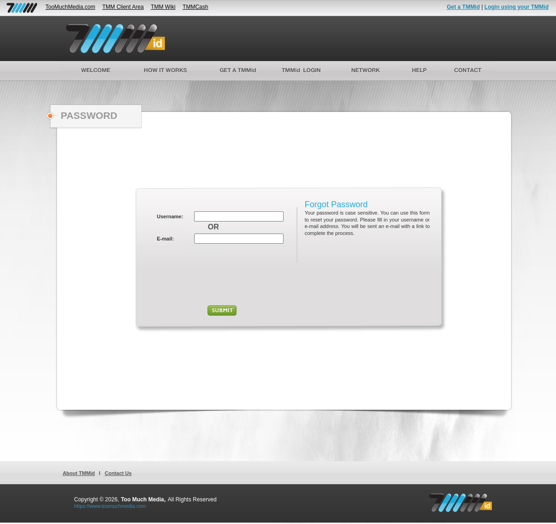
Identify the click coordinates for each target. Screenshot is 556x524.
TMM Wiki (163, 7)
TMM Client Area (123, 7)
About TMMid (79, 473)
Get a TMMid (463, 7)
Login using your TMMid (516, 7)
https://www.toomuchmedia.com (110, 506)
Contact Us (118, 473)
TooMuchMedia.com (70, 7)
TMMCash (195, 7)
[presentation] (222, 276)
